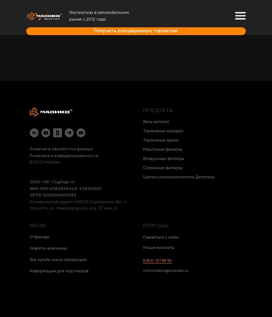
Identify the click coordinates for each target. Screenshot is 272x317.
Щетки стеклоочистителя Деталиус (179, 177)
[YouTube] (80, 132)
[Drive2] (57, 132)
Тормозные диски (160, 140)
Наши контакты (158, 248)
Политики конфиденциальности (64, 156)
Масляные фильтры (162, 150)
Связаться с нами (161, 237)
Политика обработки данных (61, 149)
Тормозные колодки (163, 131)
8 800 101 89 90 (157, 261)
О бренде (40, 237)
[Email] (45, 132)
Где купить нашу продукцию (58, 260)
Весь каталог (156, 122)
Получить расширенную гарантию (136, 30)
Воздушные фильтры (163, 159)
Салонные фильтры (162, 168)
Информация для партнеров (59, 271)
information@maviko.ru (165, 271)
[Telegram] (69, 132)
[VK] (34, 132)
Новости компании (48, 248)
